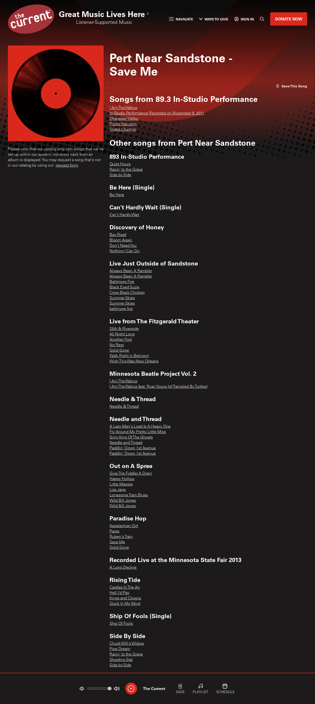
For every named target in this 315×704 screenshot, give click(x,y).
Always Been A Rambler (131, 271)
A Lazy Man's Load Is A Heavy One (140, 427)
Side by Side (120, 175)
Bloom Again (121, 240)
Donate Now (288, 18)
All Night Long (122, 334)
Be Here (117, 195)
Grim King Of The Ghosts (131, 437)
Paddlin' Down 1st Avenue (133, 448)
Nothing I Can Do (125, 251)
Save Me (117, 542)
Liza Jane (118, 490)
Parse (114, 531)
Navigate (181, 19)
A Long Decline (123, 568)
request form (67, 166)
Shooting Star (121, 660)
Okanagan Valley (124, 119)
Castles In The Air (125, 588)
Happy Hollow (122, 479)
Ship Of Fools (121, 624)
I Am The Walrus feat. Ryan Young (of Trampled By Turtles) (158, 387)
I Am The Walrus (123, 108)
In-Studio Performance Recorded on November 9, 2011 (157, 113)
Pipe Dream (120, 649)
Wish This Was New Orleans (134, 361)
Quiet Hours (120, 164)
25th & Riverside (124, 329)
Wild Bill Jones (123, 501)
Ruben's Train (121, 537)
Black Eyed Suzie (124, 287)
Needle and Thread (126, 443)
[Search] (262, 19)
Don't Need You (123, 246)
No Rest (117, 345)
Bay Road (118, 235)
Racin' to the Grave (126, 170)
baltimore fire (121, 309)
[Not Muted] (81, 688)
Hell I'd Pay (119, 593)
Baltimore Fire (122, 282)
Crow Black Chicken (127, 293)
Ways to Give (213, 19)
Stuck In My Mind (125, 604)
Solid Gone (119, 351)
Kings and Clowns (125, 598)
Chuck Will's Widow (127, 644)
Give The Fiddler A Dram (131, 474)
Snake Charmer (123, 130)
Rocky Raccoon (123, 124)
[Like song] (291, 86)
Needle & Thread (124, 407)
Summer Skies (122, 298)
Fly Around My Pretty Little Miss (138, 432)
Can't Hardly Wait (124, 215)
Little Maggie (121, 484)
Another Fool (121, 340)
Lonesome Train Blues (129, 495)
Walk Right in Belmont (129, 356)
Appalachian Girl (124, 526)
